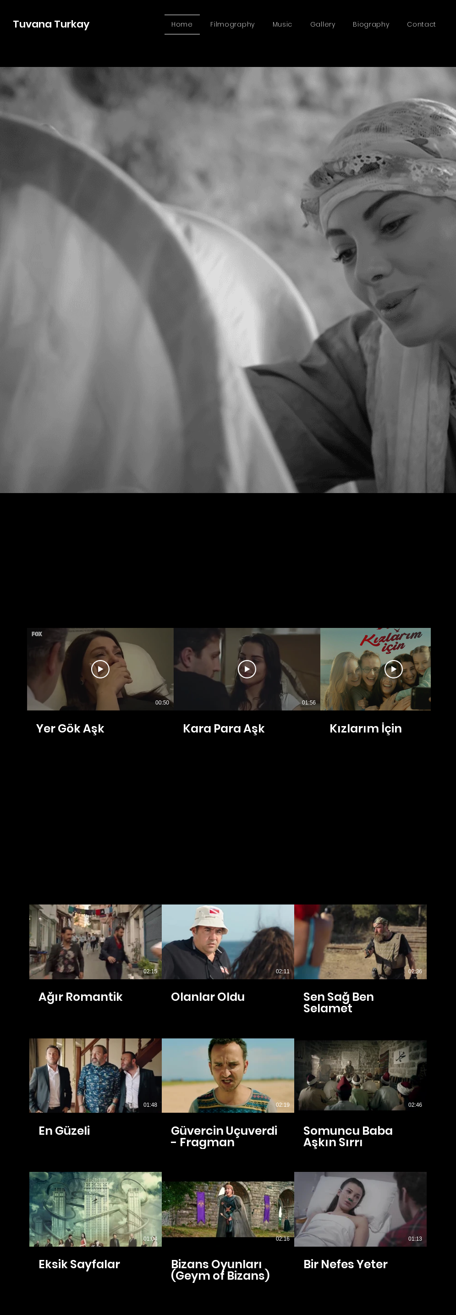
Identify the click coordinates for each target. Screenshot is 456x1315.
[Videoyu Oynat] (100, 669)
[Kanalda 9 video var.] (228, 1094)
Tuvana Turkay (51, 24)
